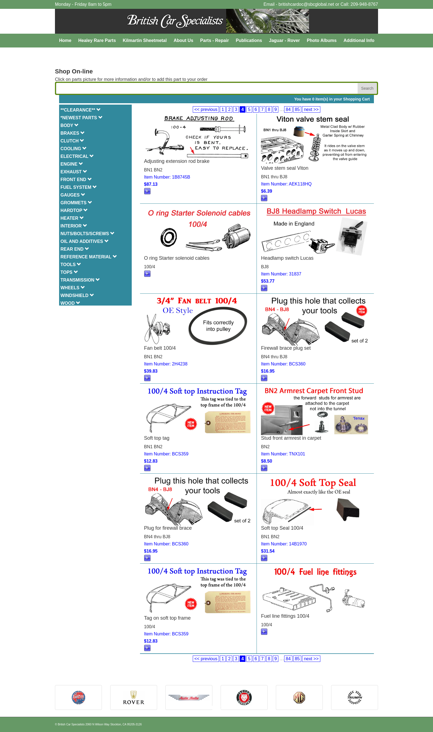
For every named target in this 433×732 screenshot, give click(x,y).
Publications (249, 40)
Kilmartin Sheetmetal (145, 40)
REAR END (74, 249)
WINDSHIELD (77, 295)
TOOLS (70, 264)
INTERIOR (73, 226)
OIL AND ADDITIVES (84, 241)
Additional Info (359, 40)
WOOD (70, 303)
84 (288, 109)
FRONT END (76, 179)
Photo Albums (322, 40)
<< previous (206, 109)
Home (65, 40)
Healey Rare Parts (97, 40)
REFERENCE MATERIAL (88, 256)
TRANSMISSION (80, 280)
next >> (311, 109)
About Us (183, 40)
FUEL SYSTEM (78, 187)
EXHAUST (73, 171)
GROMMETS (76, 202)
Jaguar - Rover (284, 40)
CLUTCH (72, 141)
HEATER (72, 218)
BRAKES (72, 133)
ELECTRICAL (77, 156)
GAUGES (72, 195)
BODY (69, 125)
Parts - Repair (214, 40)
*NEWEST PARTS (81, 117)
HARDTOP (74, 210)
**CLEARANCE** (80, 110)
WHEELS (72, 287)
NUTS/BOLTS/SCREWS (87, 233)
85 (297, 109)
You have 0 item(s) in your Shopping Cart (332, 99)
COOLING (73, 148)
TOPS (69, 272)
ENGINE (71, 164)
